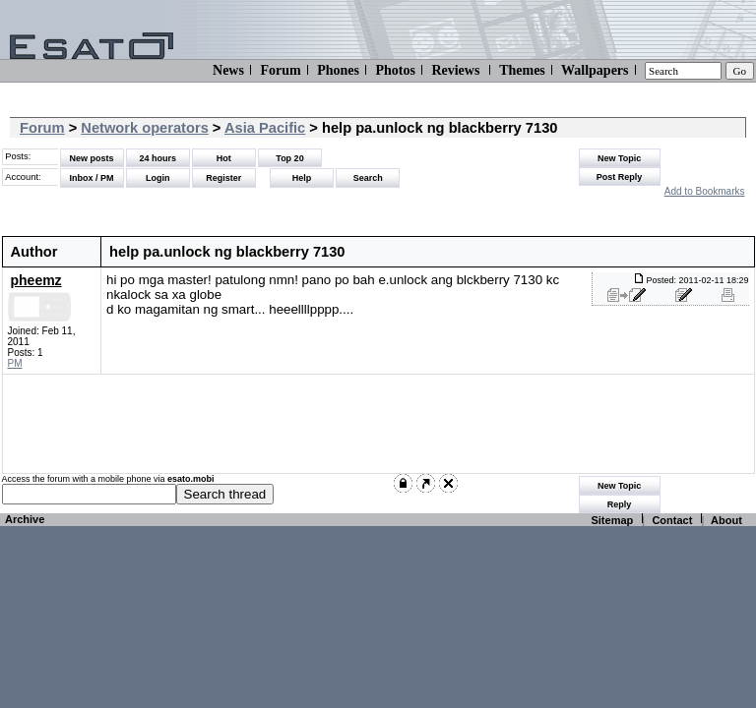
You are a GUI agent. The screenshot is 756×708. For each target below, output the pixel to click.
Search (368, 178)
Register (223, 178)
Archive (24, 519)
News (228, 70)
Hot (224, 158)
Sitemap (612, 520)
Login (158, 178)
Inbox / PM (92, 178)
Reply (619, 504)
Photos (394, 70)
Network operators (145, 128)
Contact (672, 520)
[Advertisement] (366, 424)
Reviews (455, 70)
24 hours (157, 158)
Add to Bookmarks (704, 191)
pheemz (36, 280)
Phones (338, 70)
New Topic (619, 158)
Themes (522, 70)
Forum (280, 70)
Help (302, 178)
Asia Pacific (264, 128)
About (726, 520)
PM (15, 363)
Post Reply (620, 177)
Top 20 (289, 158)
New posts (91, 158)
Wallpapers (594, 70)
